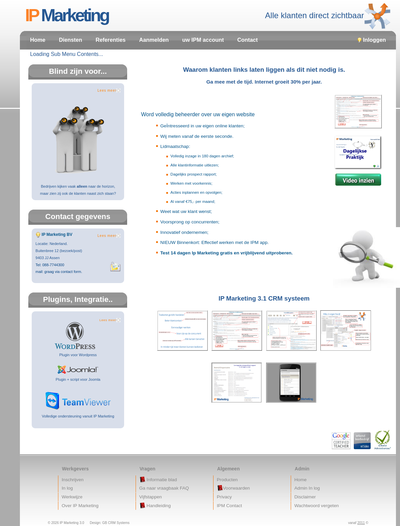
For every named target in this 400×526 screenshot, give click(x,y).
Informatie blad (158, 479)
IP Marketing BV (56, 234)
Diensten (70, 40)
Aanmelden (154, 40)
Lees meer (106, 90)
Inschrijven (73, 479)
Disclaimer (305, 496)
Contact (247, 40)
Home (37, 40)
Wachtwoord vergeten (316, 505)
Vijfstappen (150, 496)
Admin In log (307, 488)
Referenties (111, 40)
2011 (361, 523)
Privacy (224, 496)
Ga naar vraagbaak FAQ (164, 488)
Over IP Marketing (80, 505)
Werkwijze (72, 496)
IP (68, 15)
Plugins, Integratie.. (78, 299)
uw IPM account (203, 40)
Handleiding (155, 505)
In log (67, 488)
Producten (227, 479)
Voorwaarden (233, 488)
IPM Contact (229, 505)
